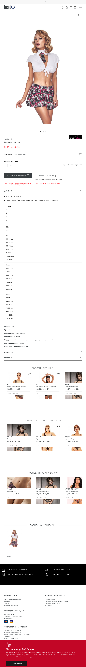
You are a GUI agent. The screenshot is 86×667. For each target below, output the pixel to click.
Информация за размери (74, 165)
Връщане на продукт (11, 605)
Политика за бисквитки (52, 603)
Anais (12, 327)
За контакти (48, 605)
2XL (11, 165)
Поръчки (7, 601)
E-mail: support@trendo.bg (13, 633)
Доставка (7, 603)
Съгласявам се (17, 663)
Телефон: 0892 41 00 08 (12, 630)
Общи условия (50, 599)
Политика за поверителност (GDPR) (57, 601)
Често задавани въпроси (12, 599)
